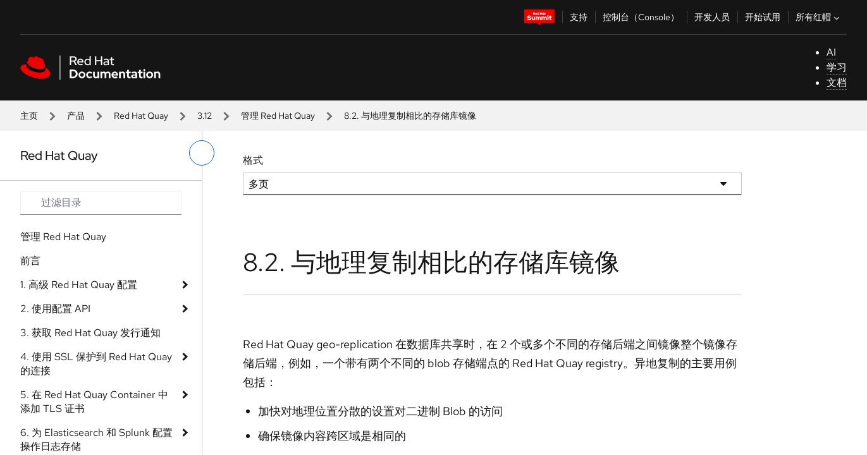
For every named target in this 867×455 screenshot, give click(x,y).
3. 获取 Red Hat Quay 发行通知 (90, 332)
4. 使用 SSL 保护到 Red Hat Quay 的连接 (96, 363)
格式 (253, 160)
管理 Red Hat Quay (278, 115)
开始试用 (762, 17)
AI (831, 52)
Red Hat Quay (141, 115)
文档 (837, 82)
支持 (578, 17)
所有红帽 (819, 17)
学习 (837, 67)
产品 (76, 115)
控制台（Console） (641, 17)
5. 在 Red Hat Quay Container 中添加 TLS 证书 (94, 401)
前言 (30, 260)
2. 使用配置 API (55, 308)
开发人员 (712, 17)
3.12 (204, 115)
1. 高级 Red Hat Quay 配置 (78, 284)
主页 (29, 115)
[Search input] (100, 203)
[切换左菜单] (201, 153)
